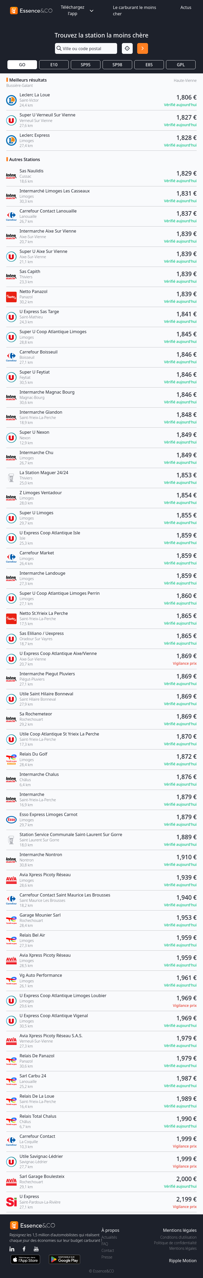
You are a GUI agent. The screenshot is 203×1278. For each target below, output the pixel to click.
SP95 (86, 65)
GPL (181, 65)
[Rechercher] (142, 48)
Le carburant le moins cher (134, 10)
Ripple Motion (183, 1260)
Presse (107, 1257)
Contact (108, 1250)
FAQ (105, 1243)
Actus (186, 7)
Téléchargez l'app (78, 10)
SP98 (117, 65)
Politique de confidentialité (175, 1242)
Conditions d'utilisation (178, 1237)
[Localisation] (127, 48)
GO (22, 65)
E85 (149, 65)
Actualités (109, 1237)
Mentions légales (183, 1248)
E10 (53, 65)
